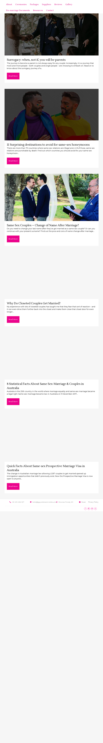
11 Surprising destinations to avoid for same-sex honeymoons (48, 145)
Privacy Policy (93, 502)
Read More (13, 76)
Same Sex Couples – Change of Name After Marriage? (43, 225)
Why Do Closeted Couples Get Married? (33, 303)
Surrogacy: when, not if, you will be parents (36, 60)
